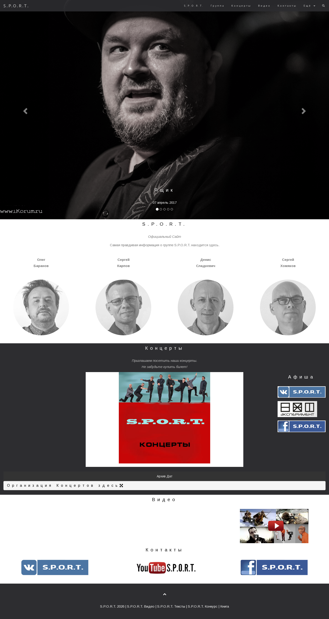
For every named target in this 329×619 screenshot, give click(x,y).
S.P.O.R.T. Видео (140, 606)
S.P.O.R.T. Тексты (171, 606)
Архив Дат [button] (164, 476)
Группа (218, 5)
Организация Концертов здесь (66, 485)
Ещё (309, 5)
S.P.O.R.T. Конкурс (203, 606)
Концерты (241, 5)
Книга (224, 606)
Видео (264, 5)
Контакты (287, 5)
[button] (24, 109)
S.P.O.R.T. (16, 5)
